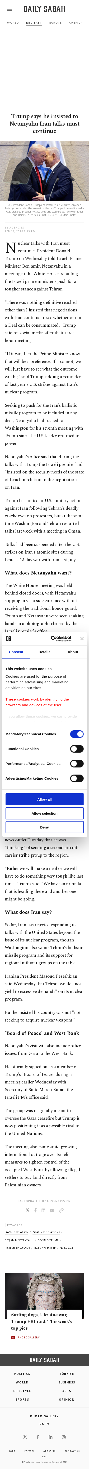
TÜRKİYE (66, 1374)
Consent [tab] (16, 652)
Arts (66, 1391)
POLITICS (22, 1374)
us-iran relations (17, 1248)
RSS (44, 1456)
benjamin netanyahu (19, 1240)
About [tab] (73, 652)
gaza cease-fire (45, 1248)
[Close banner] (82, 638)
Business (66, 1382)
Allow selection (44, 813)
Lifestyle (22, 1391)
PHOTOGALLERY (29, 1337)
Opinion (67, 1400)
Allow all (44, 799)
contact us (72, 1451)
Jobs (12, 1451)
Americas (76, 22)
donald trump (48, 1240)
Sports (22, 1400)
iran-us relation (16, 1232)
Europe (55, 22)
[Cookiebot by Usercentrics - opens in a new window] (53, 638)
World (13, 22)
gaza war (66, 1248)
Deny (44, 827)
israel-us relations (46, 1232)
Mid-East (34, 22)
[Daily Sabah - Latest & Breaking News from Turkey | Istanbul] (44, 9)
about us (49, 1451)
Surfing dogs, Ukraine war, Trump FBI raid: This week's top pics (41, 1321)
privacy (29, 1451)
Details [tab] (45, 652)
